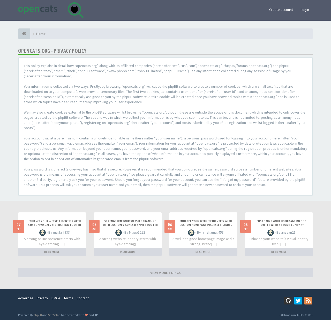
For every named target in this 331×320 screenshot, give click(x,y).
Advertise (25, 298)
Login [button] (305, 9)
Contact (83, 298)
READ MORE (52, 252)
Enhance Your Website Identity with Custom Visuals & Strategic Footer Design (54, 224)
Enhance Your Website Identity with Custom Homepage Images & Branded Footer (205, 224)
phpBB (38, 315)
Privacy (42, 298)
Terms (68, 298)
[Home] (24, 33)
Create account (281, 9)
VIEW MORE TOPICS (165, 272)
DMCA (55, 298)
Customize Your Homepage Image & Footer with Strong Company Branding (282, 224)
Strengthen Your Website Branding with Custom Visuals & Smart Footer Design (130, 224)
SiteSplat (54, 315)
